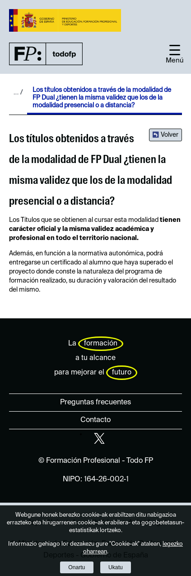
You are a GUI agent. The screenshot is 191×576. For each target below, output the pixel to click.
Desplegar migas (18, 92)
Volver (169, 135)
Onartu (76, 567)
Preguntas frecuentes (95, 402)
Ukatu (115, 567)
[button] (175, 54)
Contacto (95, 420)
